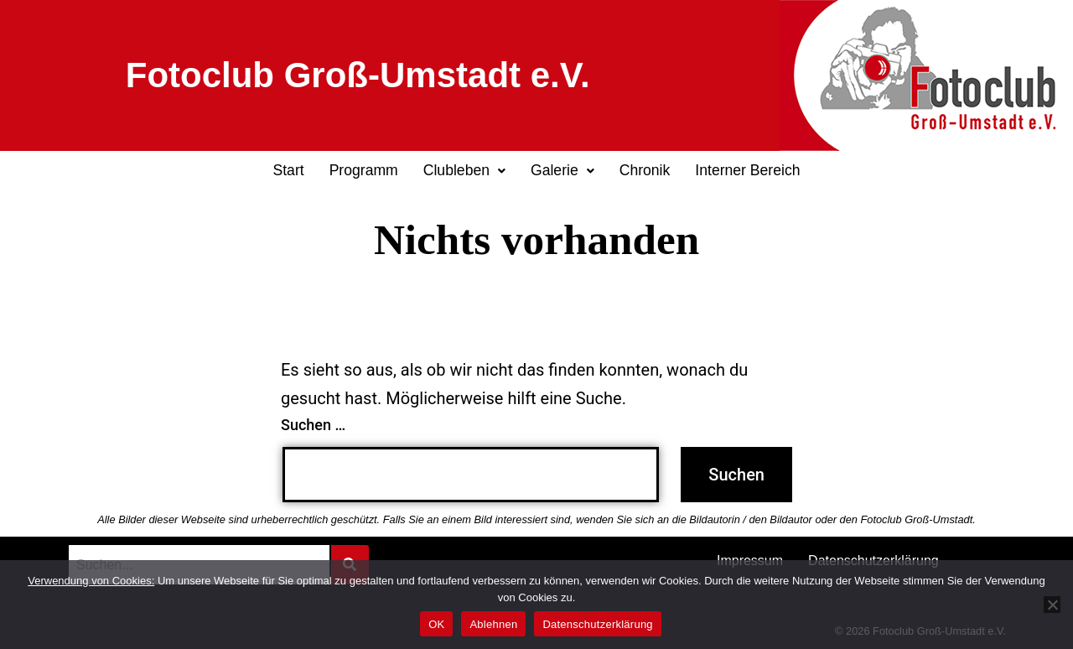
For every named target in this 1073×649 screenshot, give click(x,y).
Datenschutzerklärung (597, 624)
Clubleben (464, 170)
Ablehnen (493, 624)
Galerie (562, 170)
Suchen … (313, 425)
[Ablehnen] (1052, 604)
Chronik (645, 170)
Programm (363, 170)
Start (287, 170)
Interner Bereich (747, 170)
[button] (464, 171)
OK (436, 624)
